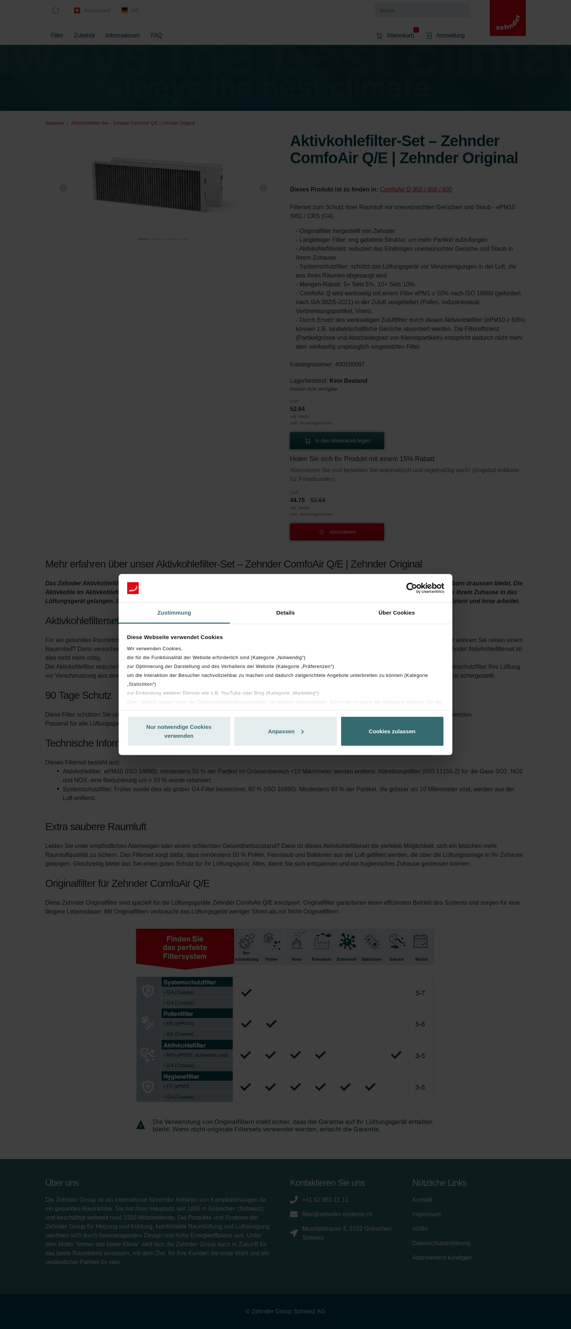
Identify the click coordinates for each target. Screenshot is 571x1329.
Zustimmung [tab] (174, 612)
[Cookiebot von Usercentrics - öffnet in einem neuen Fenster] (411, 588)
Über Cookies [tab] (397, 612)
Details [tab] (285, 612)
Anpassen (286, 731)
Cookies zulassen (392, 731)
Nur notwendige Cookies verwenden (179, 730)
